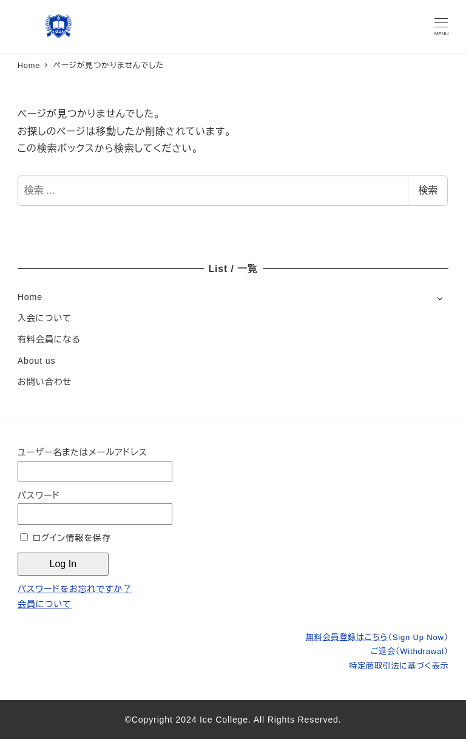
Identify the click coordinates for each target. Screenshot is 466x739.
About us (37, 361)
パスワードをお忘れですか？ (75, 589)
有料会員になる (49, 339)
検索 (427, 190)
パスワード (39, 495)
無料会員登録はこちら (377, 637)
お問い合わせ (45, 382)
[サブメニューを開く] (439, 298)
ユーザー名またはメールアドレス (82, 452)
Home (30, 297)
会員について (45, 604)
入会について (45, 318)
